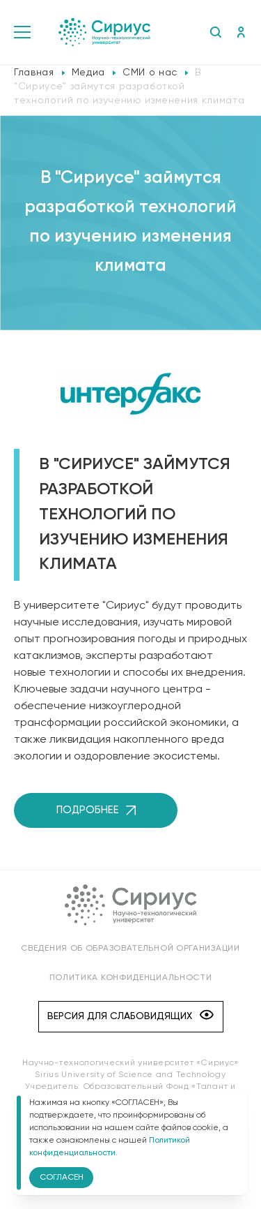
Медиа (88, 72)
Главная (34, 72)
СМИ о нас (149, 72)
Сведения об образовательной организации (130, 948)
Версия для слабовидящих (130, 1016)
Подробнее (96, 810)
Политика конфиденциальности (130, 978)
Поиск (215, 32)
